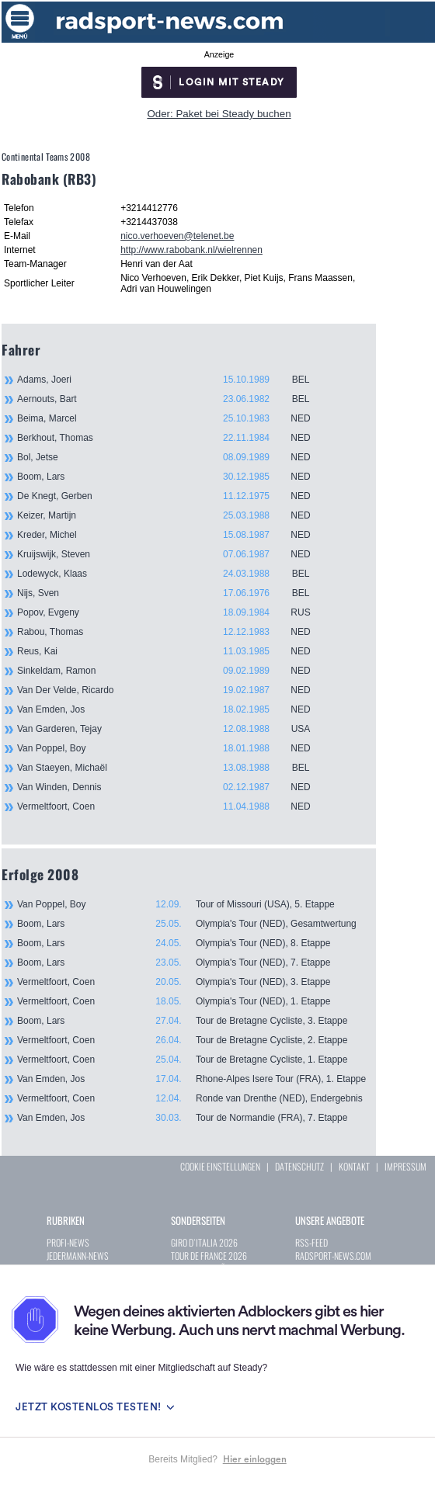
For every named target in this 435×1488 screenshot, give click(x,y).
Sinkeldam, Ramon (172, 670)
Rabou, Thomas (172, 631)
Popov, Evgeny (172, 612)
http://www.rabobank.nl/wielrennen (191, 250)
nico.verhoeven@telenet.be (177, 236)
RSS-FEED (311, 1242)
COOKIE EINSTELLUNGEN (220, 1166)
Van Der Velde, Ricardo (172, 690)
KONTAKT (354, 1166)
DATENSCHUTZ (299, 1166)
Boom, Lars (172, 476)
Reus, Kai (172, 651)
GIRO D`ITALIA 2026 (204, 1242)
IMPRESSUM (405, 1166)
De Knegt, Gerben (172, 496)
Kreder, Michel (172, 534)
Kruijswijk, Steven (172, 554)
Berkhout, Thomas (172, 437)
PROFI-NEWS (68, 1242)
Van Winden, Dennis (172, 787)
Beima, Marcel (172, 418)
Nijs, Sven (172, 593)
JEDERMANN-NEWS (78, 1255)
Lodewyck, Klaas (172, 573)
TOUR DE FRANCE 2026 (209, 1255)
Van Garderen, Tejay (172, 728)
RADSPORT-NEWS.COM (333, 1255)
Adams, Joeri (172, 379)
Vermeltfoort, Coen (172, 806)
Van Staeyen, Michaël (172, 767)
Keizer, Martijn (172, 515)
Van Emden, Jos (172, 709)
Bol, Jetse (172, 457)
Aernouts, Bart (172, 399)
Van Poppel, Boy (172, 748)
